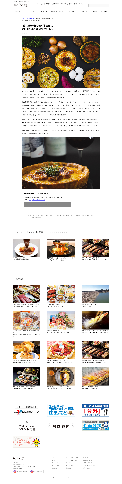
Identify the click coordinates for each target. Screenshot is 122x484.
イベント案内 (55, 465)
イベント (34, 12)
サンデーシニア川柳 (71, 460)
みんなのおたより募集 (72, 457)
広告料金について (87, 462)
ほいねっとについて (88, 460)
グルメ (17, 12)
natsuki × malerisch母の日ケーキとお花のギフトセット (58, 331)
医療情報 (94, 12)
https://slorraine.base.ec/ (37, 200)
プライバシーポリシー (89, 465)
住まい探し (71, 12)
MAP (27, 205)
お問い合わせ (86, 468)
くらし (25, 12)
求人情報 (104, 12)
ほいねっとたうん (57, 12)
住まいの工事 (82, 12)
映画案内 (44, 12)
